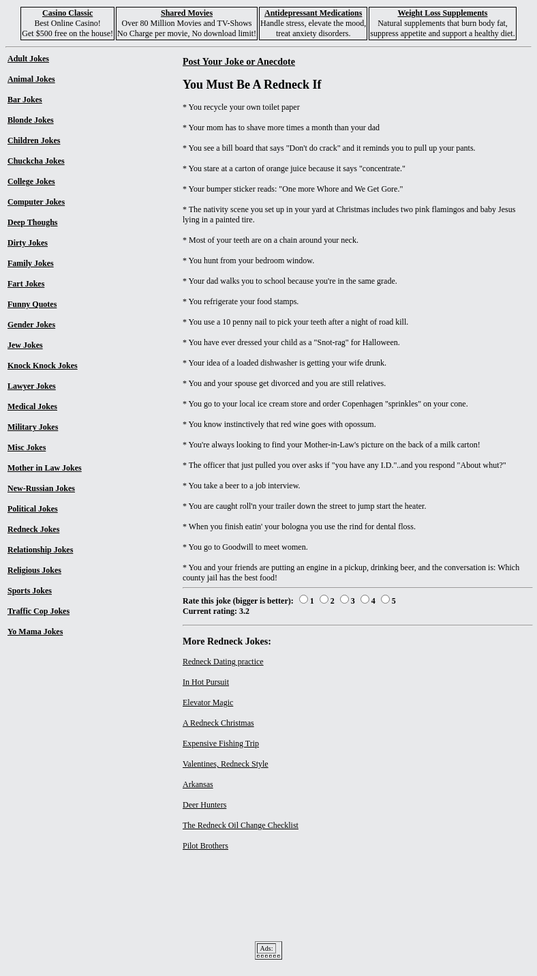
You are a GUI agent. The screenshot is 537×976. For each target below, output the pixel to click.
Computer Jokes (36, 202)
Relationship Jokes (40, 549)
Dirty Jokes (27, 243)
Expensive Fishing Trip (221, 743)
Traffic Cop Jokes (38, 611)
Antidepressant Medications (313, 13)
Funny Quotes (32, 304)
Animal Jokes (31, 79)
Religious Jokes (34, 570)
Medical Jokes (32, 406)
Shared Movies (187, 13)
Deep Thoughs (32, 222)
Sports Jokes (29, 590)
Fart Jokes (25, 284)
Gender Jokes (31, 324)
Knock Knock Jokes (42, 365)
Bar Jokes (24, 99)
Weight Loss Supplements (442, 13)
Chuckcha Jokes (36, 161)
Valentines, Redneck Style (225, 764)
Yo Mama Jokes (35, 631)
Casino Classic (67, 13)
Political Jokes (32, 509)
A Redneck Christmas (218, 723)
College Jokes (31, 181)
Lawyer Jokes (31, 386)
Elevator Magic (208, 702)
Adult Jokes (28, 58)
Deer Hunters (204, 805)
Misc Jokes (26, 447)
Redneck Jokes (33, 529)
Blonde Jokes (30, 120)
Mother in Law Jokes (44, 468)
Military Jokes (32, 427)
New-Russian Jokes (41, 488)
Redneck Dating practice (223, 661)
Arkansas (198, 784)
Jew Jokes (25, 345)
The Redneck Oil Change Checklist (240, 825)
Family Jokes (30, 263)
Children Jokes (33, 140)
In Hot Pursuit (206, 682)
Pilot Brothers (205, 846)
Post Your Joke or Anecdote (239, 61)
